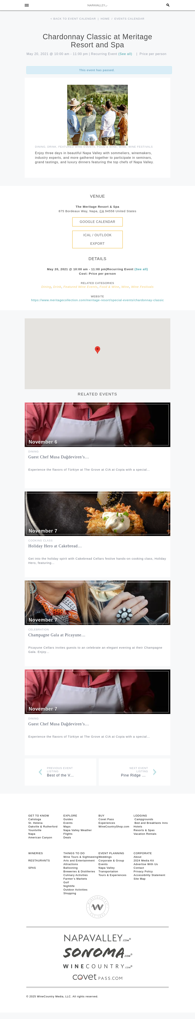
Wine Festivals (140, 146)
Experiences (107, 822)
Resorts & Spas (144, 830)
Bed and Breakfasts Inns (151, 822)
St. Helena (35, 822)
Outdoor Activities (76, 889)
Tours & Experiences (112, 875)
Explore (70, 815)
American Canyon (40, 837)
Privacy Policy (143, 871)
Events (68, 822)
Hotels (138, 826)
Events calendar (129, 18)
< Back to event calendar (73, 18)
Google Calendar (97, 222)
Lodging (140, 815)
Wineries (35, 853)
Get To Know (38, 815)
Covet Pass (106, 819)
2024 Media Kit (144, 860)
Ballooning (71, 867)
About (138, 856)
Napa (31, 833)
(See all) (125, 54)
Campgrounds (143, 819)
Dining (40, 146)
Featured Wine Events (76, 146)
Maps (67, 826)
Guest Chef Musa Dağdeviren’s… (58, 457)
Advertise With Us (146, 864)
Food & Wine (107, 146)
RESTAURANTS (39, 860)
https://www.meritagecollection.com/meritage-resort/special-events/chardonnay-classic (97, 300)
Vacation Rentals (145, 833)
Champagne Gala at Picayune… (57, 635)
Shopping (70, 893)
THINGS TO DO (74, 853)
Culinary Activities (76, 875)
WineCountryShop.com (114, 826)
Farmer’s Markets (75, 878)
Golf (66, 882)
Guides (68, 819)
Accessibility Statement (149, 875)
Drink (51, 146)
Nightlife (69, 886)
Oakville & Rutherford (43, 826)
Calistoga (34, 819)
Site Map (140, 878)
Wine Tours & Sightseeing (81, 856)
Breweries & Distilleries (79, 871)
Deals (67, 837)
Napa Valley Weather (78, 830)
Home (105, 18)
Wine (123, 146)
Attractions (71, 864)
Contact (139, 867)
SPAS (32, 867)
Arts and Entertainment (79, 860)
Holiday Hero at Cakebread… (55, 546)
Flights (68, 833)
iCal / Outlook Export (97, 239)
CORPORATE (143, 853)
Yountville (34, 830)
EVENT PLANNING (111, 853)
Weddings (105, 856)
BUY (102, 815)
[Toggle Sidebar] (27, 5)
